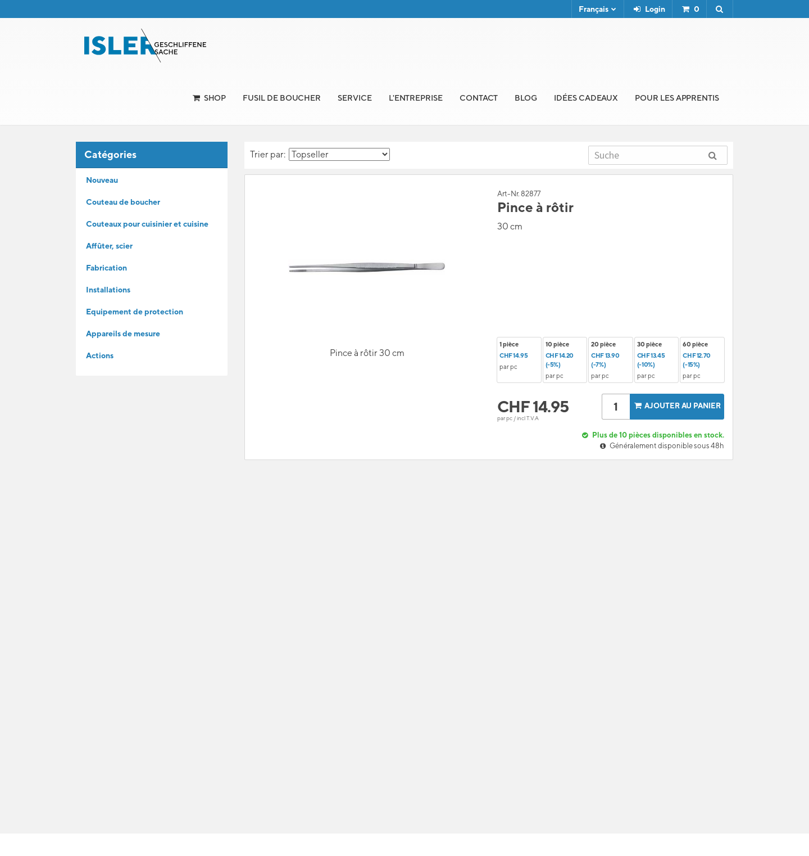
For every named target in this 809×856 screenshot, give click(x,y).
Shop (215, 97)
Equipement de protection (134, 311)
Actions (99, 355)
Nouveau (102, 179)
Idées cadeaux (586, 97)
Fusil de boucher (282, 97)
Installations (108, 289)
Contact (479, 97)
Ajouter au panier (676, 406)
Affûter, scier (109, 245)
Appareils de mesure (123, 333)
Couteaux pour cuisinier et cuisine (147, 223)
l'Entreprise (416, 97)
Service (355, 97)
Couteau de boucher (123, 201)
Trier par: (320, 154)
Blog (526, 97)
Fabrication (106, 267)
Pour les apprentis (677, 97)
